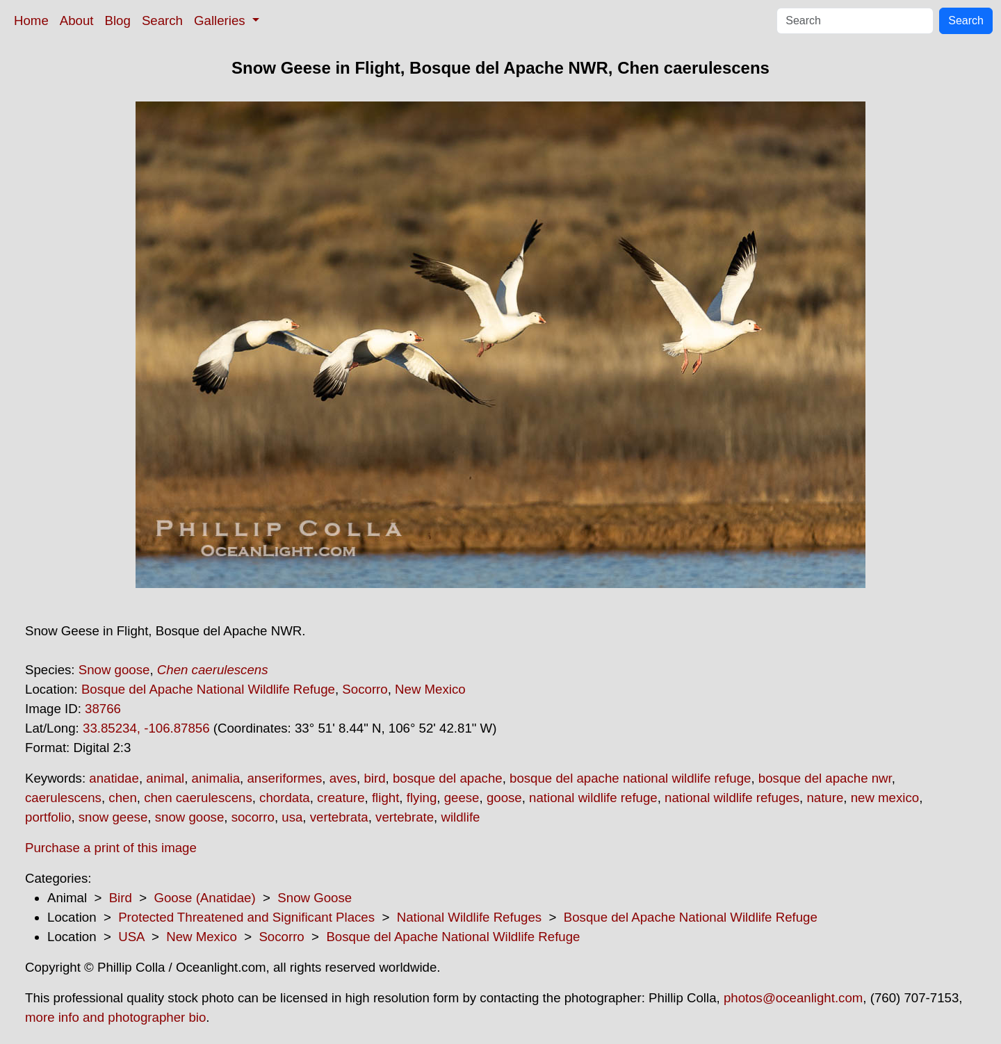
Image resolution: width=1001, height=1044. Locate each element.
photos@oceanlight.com (793, 997)
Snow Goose (314, 897)
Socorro (364, 689)
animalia (216, 778)
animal (165, 778)
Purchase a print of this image (111, 847)
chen (122, 797)
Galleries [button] (221, 20)
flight (385, 797)
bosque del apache (448, 778)
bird (374, 778)
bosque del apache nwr (825, 778)
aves (343, 778)
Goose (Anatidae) (204, 897)
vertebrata (339, 817)
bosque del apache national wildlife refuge (630, 778)
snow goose (190, 817)
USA (131, 936)
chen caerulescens (198, 797)
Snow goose (114, 669)
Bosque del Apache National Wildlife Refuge (208, 689)
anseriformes (284, 778)
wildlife (460, 817)
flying (422, 797)
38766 (103, 708)
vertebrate (404, 817)
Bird (120, 897)
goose (504, 797)
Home (31, 20)
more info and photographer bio (115, 1017)
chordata (284, 797)
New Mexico (430, 689)
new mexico (885, 797)
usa (292, 817)
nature (824, 797)
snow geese (113, 817)
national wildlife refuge (593, 797)
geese (462, 797)
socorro (253, 817)
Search (162, 20)
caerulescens (63, 797)
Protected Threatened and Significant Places (246, 917)
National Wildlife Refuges (469, 917)
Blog (118, 20)
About (77, 20)
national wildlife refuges (732, 797)
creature (340, 797)
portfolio (48, 817)
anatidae (114, 778)
